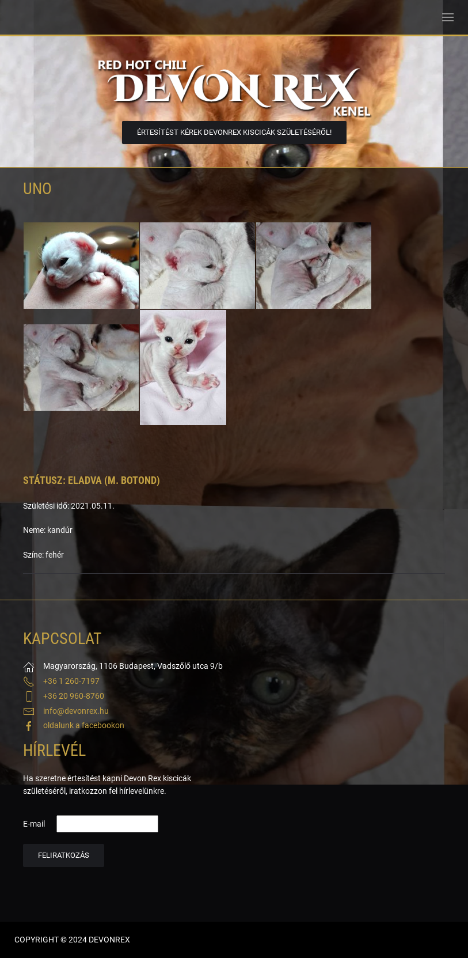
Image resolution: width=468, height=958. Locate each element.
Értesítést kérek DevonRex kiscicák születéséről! (234, 132)
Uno (37, 188)
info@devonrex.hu (76, 710)
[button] (448, 17)
